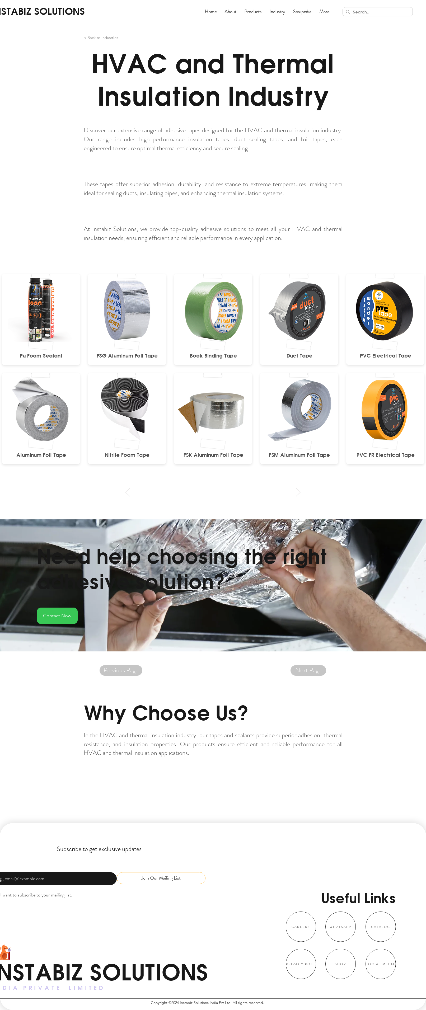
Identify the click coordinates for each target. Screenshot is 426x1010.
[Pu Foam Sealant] (41, 355)
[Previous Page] (121, 670)
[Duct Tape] (299, 355)
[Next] (298, 492)
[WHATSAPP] (340, 927)
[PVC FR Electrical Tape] (385, 454)
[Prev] (127, 492)
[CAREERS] (301, 927)
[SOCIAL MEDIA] (381, 964)
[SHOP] (340, 964)
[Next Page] (308, 670)
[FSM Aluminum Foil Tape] (299, 454)
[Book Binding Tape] (213, 355)
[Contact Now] (57, 616)
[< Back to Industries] (115, 37)
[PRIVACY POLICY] (301, 964)
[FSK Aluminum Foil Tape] (213, 454)
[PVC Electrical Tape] (385, 355)
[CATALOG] (381, 927)
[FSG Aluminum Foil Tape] (127, 355)
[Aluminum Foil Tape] (41, 454)
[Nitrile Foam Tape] (127, 454)
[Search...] (377, 12)
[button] (252, 12)
